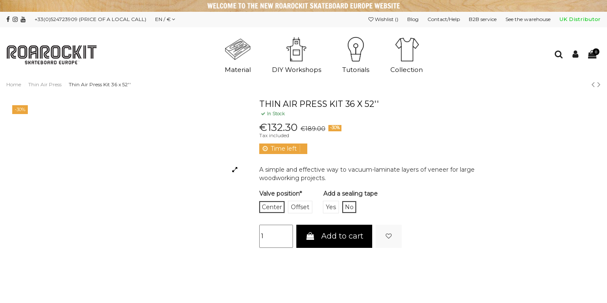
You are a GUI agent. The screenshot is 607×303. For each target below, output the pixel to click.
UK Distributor (580, 19)
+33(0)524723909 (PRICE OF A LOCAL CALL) (90, 19)
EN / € (165, 19)
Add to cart (334, 236)
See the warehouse (528, 19)
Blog (413, 19)
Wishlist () (384, 19)
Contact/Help (444, 19)
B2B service (483, 19)
